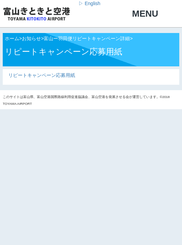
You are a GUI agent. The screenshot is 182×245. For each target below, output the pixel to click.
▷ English (89, 3)
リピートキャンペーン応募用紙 (41, 75)
